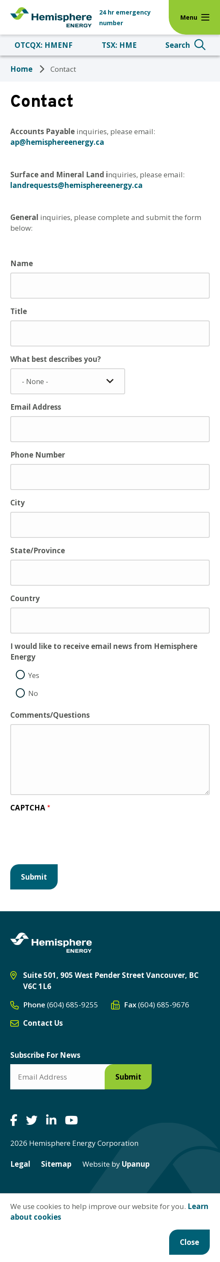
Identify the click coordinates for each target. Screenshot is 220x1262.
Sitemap (56, 1164)
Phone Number (37, 455)
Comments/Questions (50, 715)
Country (25, 598)
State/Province (37, 550)
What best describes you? (55, 359)
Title (18, 311)
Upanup (116, 1164)
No (33, 693)
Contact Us (43, 1023)
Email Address (35, 407)
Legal (20, 1164)
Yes (33, 675)
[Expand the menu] (194, 17)
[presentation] (75, 840)
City (17, 503)
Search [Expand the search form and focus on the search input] (177, 45)
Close (189, 1242)
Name (21, 263)
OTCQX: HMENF (44, 45)
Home (21, 69)
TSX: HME (119, 45)
